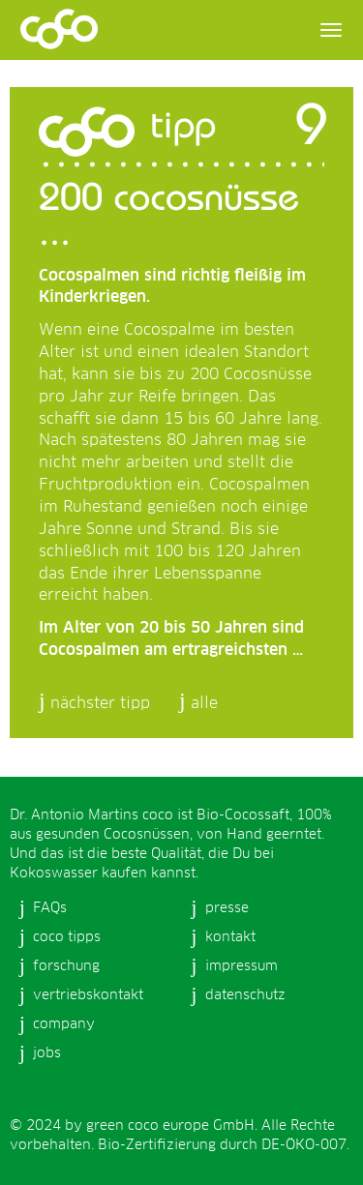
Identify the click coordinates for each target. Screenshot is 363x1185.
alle (204, 703)
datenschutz (245, 995)
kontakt (230, 937)
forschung (66, 966)
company (64, 1024)
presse (227, 908)
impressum (241, 966)
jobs (47, 1053)
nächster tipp (100, 703)
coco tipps (67, 937)
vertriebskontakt (88, 995)
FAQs (50, 908)
